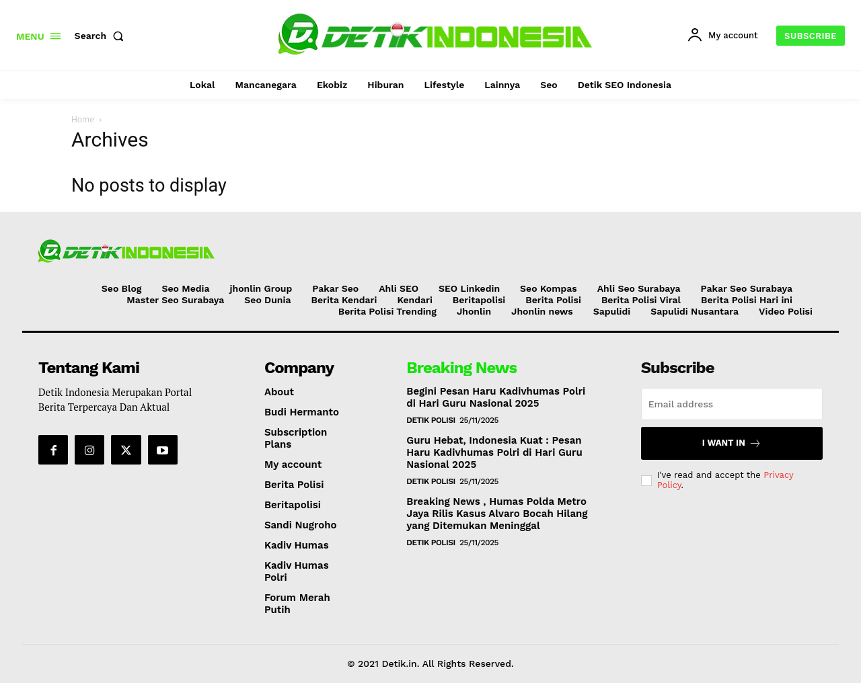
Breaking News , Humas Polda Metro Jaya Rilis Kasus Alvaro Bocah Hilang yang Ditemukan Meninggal (496, 513)
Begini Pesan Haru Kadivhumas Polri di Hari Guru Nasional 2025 (495, 397)
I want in (731, 443)
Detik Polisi (430, 420)
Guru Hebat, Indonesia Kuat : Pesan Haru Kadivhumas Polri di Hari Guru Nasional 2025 (494, 452)
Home (82, 119)
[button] (102, 36)
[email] (732, 404)
